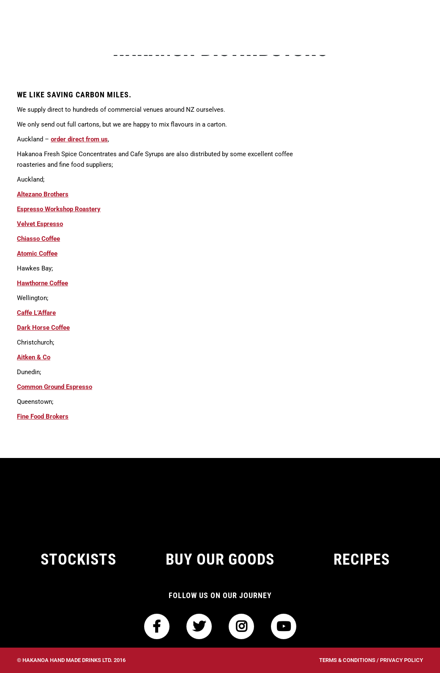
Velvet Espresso (40, 224)
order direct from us (79, 139)
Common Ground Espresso (54, 387)
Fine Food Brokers (42, 416)
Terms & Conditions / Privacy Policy (371, 660)
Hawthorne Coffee (42, 283)
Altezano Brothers (42, 194)
